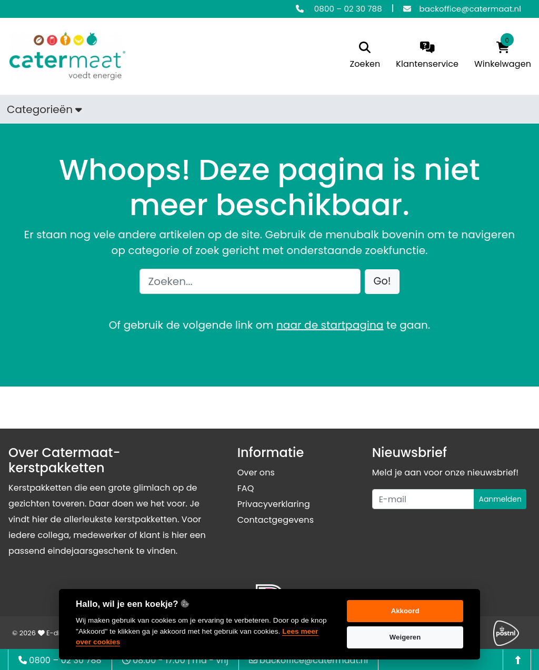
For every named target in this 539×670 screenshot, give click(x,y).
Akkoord (405, 611)
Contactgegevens (275, 520)
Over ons (256, 472)
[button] (382, 281)
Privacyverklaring (273, 504)
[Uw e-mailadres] (423, 499)
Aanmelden (500, 499)
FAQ (245, 488)
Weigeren (405, 637)
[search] (365, 56)
